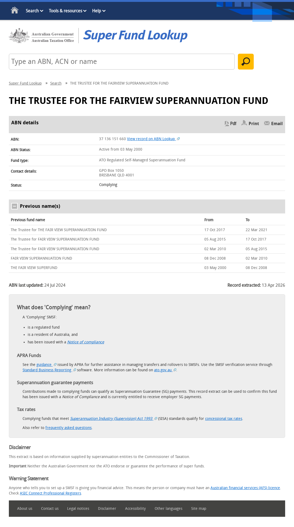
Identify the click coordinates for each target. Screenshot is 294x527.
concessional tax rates (223, 418)
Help (96, 10)
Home (15, 11)
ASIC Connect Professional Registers (50, 493)
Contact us (50, 508)
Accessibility (135, 508)
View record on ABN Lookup (153, 139)
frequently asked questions (68, 428)
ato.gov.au (165, 370)
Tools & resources (65, 10)
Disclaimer (107, 508)
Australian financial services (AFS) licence (245, 488)
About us (24, 508)
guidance (46, 364)
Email (277, 123)
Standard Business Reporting (49, 370)
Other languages (168, 508)
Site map (198, 508)
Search (32, 10)
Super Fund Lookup (25, 83)
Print (254, 123)
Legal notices (78, 508)
